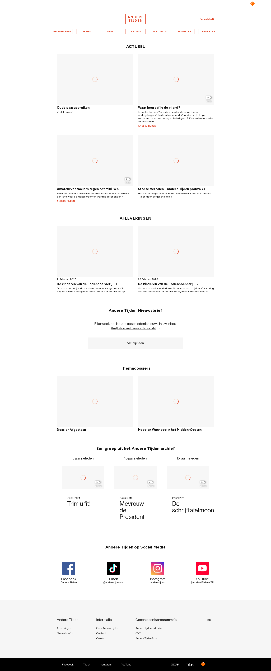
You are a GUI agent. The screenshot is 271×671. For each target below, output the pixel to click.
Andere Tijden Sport (147, 638)
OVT (138, 633)
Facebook (67, 664)
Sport (111, 31)
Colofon (100, 638)
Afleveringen (62, 31)
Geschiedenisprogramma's (156, 620)
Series (87, 31)
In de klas (208, 31)
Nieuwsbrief (64, 633)
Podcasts (159, 31)
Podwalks (184, 31)
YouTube (126, 664)
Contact (101, 633)
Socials (135, 31)
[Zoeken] (201, 18)
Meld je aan (135, 343)
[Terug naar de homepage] (135, 19)
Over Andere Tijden (107, 628)
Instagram (105, 664)
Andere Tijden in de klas (149, 628)
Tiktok (86, 664)
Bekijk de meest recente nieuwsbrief (133, 328)
